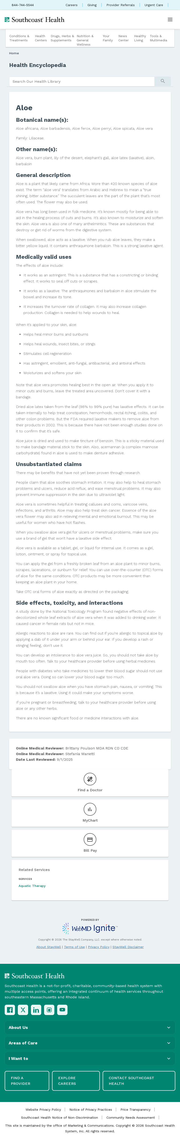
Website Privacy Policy (43, 1109)
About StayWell (48, 947)
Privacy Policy (98, 947)
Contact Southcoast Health (131, 1081)
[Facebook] (10, 1010)
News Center (123, 38)
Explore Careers (67, 1081)
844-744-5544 (23, 5)
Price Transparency (135, 1109)
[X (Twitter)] (23, 1010)
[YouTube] (62, 1010)
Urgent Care (154, 5)
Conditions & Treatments (19, 38)
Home (14, 53)
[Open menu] (170, 19)
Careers (72, 5)
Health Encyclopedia (37, 65)
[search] (82, 81)
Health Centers (41, 38)
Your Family (108, 38)
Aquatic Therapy (32, 886)
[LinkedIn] (36, 1010)
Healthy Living (140, 38)
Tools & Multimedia (158, 38)
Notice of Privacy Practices (90, 1109)
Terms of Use (74, 947)
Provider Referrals (120, 5)
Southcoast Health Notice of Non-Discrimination (59, 1117)
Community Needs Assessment (130, 1117)
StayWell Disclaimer (128, 947)
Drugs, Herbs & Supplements (62, 38)
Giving (92, 5)
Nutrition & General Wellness (85, 40)
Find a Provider (20, 1081)
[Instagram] (49, 1010)
